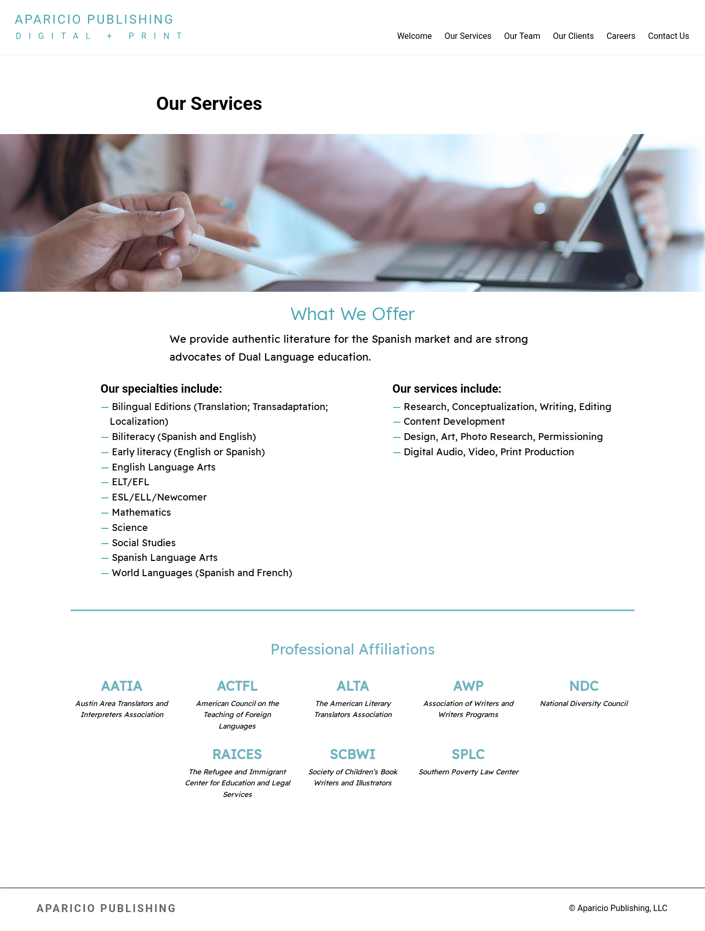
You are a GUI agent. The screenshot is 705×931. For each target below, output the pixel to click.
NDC (583, 686)
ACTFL (237, 686)
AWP (468, 686)
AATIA (122, 686)
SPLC (468, 755)
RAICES (237, 755)
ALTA (352, 686)
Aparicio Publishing (94, 19)
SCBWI (353, 755)
